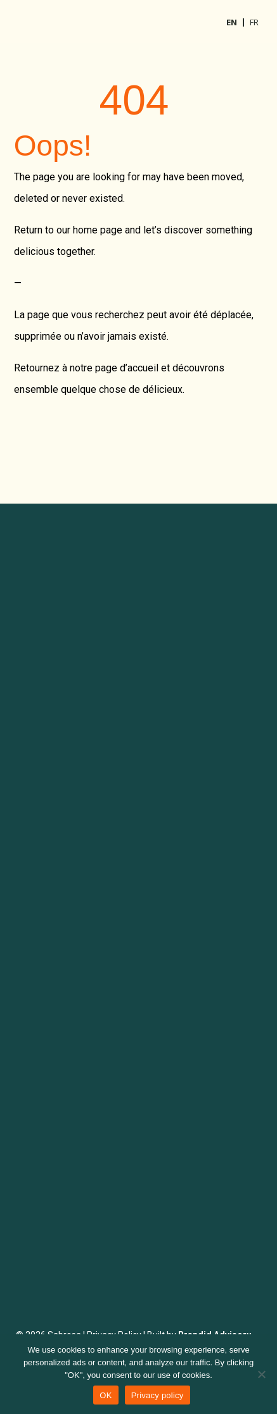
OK (106, 1395)
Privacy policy (157, 1395)
